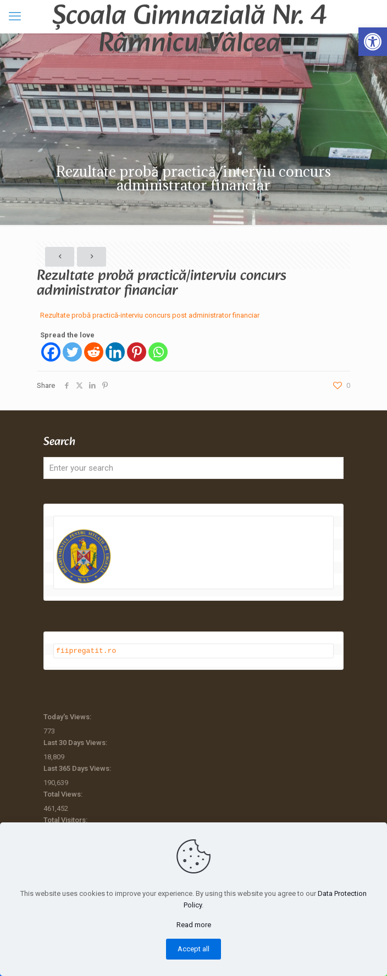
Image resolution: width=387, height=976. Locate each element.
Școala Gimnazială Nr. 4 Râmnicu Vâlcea (189, 16)
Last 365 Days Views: (78, 768)
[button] (372, 41)
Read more (193, 925)
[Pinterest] (136, 352)
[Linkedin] (115, 352)
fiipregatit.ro (86, 650)
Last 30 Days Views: (76, 742)
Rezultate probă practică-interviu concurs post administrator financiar (149, 315)
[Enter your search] (193, 468)
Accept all (193, 949)
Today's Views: (68, 716)
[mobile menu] (14, 16)
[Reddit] (93, 352)
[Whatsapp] (158, 352)
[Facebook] (50, 352)
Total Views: (63, 793)
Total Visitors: (66, 819)
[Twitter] (72, 352)
